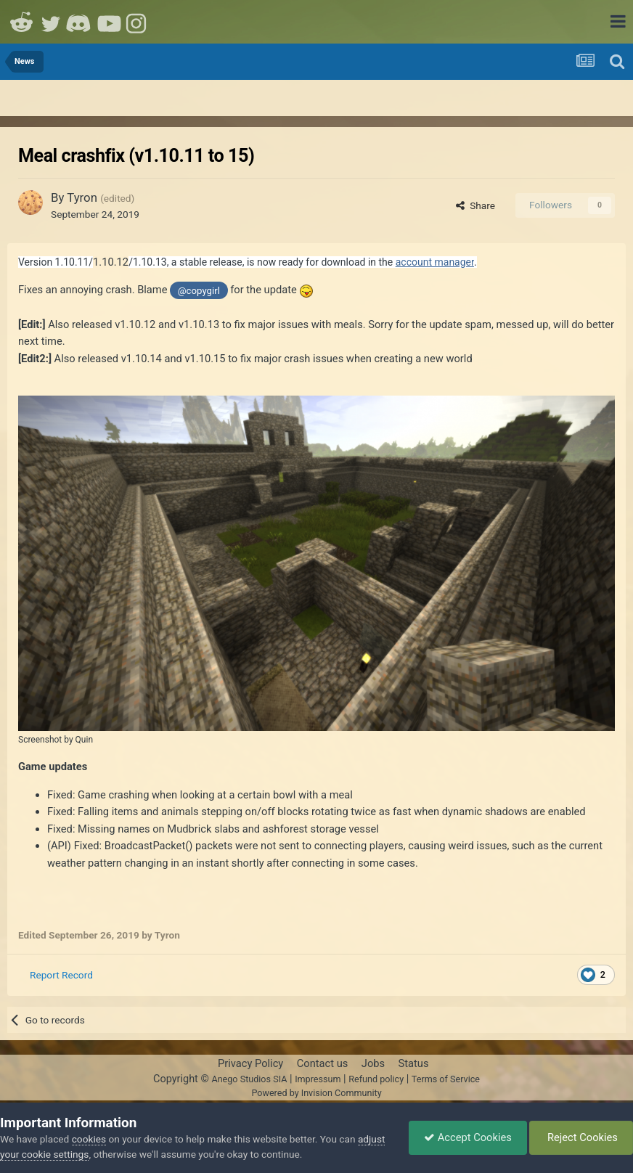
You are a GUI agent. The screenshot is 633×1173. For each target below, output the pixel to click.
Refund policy (376, 1079)
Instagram (137, 21)
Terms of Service (446, 1079)
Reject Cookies (581, 1137)
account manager (435, 262)
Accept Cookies (468, 1137)
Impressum (317, 1079)
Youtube (108, 21)
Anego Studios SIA (249, 1079)
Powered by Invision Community (316, 1092)
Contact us (322, 1063)
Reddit (21, 21)
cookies (89, 1139)
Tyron (82, 197)
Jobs (373, 1063)
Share (475, 205)
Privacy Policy (250, 1063)
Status (414, 1063)
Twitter (50, 21)
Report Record (61, 975)
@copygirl (199, 290)
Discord (79, 21)
